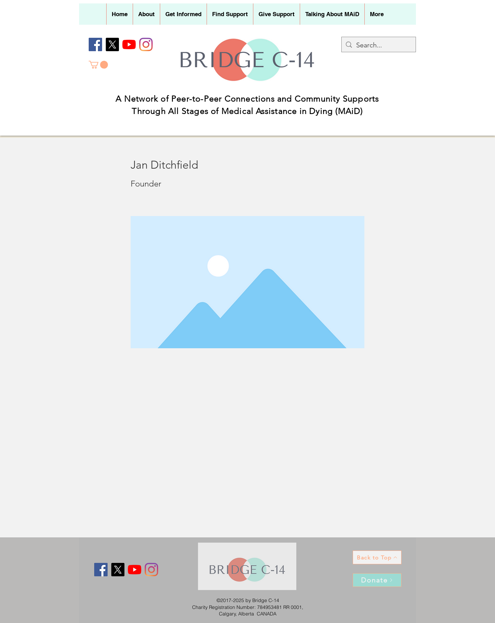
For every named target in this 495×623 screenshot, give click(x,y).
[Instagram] (146, 44)
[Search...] (378, 45)
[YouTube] (129, 44)
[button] (146, 14)
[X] (112, 44)
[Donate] (377, 580)
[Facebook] (95, 44)
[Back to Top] (377, 557)
